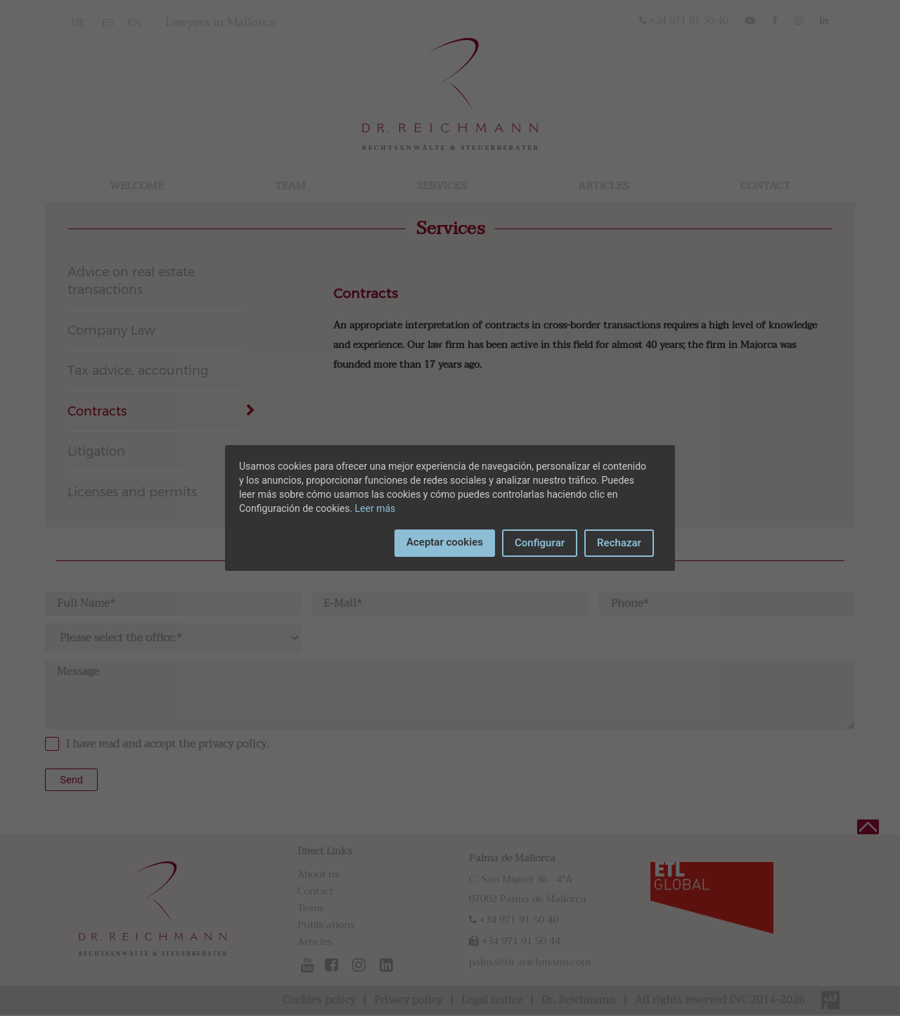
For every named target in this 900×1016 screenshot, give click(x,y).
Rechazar (619, 542)
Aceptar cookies (444, 542)
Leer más (375, 508)
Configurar (540, 542)
